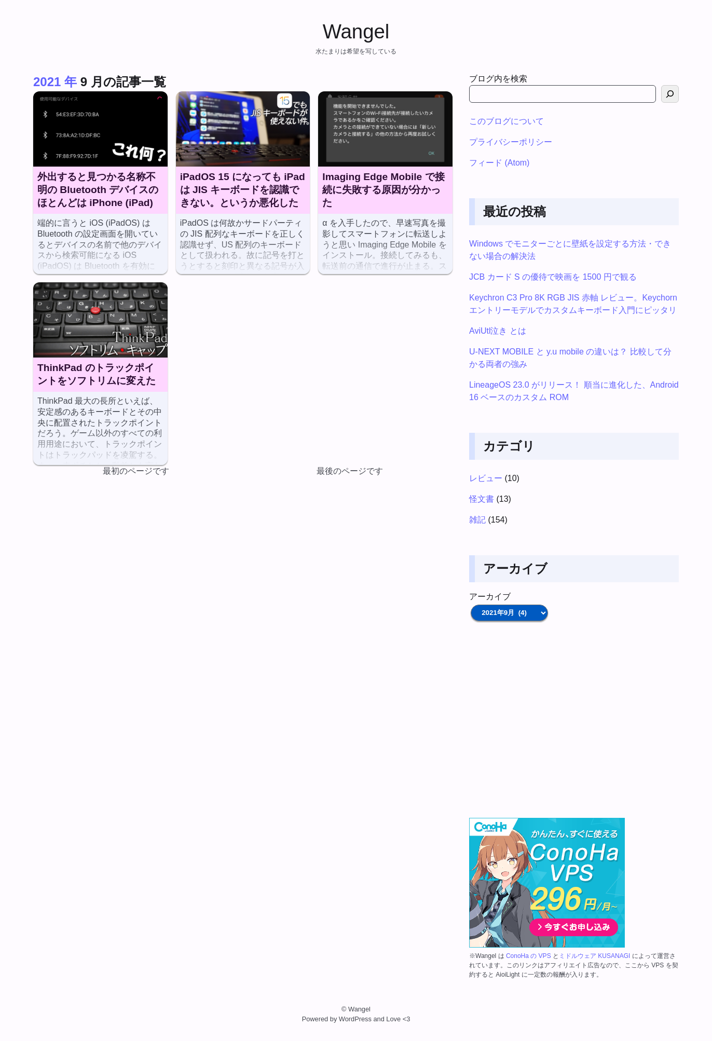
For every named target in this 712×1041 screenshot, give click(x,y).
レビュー (485, 478)
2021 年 (55, 82)
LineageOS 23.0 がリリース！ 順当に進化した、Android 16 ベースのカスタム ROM (574, 391)
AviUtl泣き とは (497, 330)
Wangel (356, 31)
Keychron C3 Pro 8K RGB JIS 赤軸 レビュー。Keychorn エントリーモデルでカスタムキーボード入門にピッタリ (573, 303)
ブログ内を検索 (498, 78)
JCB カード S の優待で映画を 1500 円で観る (553, 276)
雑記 (477, 519)
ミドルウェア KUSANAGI (594, 956)
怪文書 (481, 499)
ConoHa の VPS (528, 956)
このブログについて (506, 121)
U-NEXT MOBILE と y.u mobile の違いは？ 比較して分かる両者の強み (570, 357)
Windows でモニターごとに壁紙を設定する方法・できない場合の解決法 (570, 250)
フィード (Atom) (499, 162)
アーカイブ (490, 596)
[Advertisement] (574, 720)
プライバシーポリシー (510, 142)
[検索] (670, 94)
